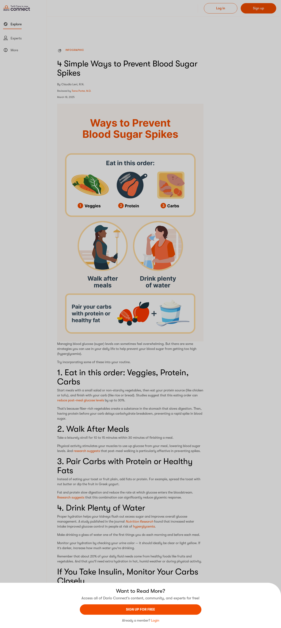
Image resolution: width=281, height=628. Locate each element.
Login (155, 620)
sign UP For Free (140, 609)
